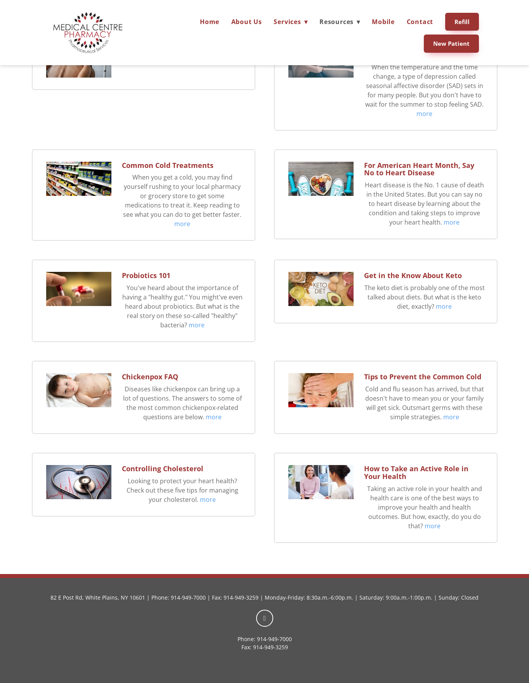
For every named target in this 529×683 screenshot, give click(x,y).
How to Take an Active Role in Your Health (416, 472)
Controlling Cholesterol (162, 468)
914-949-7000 (188, 597)
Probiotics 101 (146, 275)
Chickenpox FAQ (150, 377)
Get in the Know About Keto (413, 275)
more (424, 113)
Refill (462, 21)
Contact (420, 21)
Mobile (383, 21)
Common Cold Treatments (167, 165)
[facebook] (264, 618)
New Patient (451, 43)
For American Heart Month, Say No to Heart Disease (419, 169)
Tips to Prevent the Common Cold (422, 377)
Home (209, 21)
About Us (246, 21)
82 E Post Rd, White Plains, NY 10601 (97, 597)
